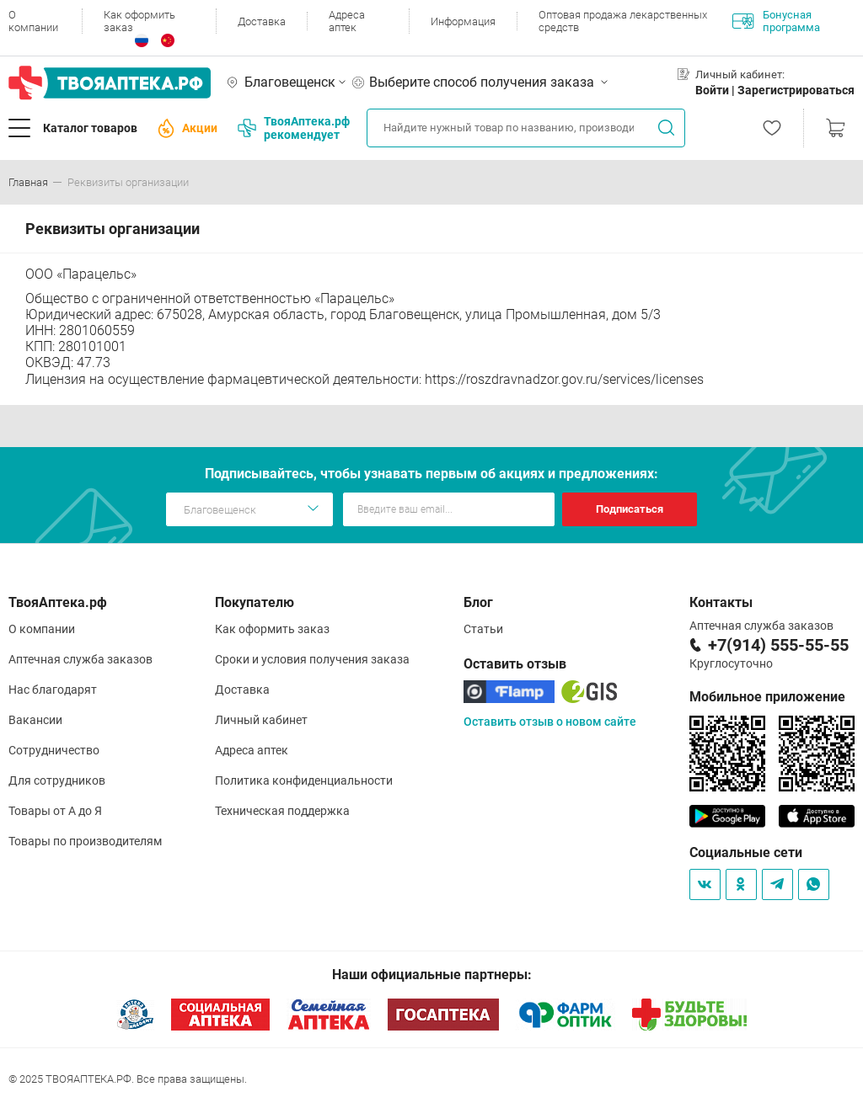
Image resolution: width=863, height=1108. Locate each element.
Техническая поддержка (282, 811)
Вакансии (35, 720)
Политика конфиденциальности (304, 780)
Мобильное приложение (767, 697)
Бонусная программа (776, 21)
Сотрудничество (53, 750)
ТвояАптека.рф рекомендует (294, 128)
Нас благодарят (52, 689)
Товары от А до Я (55, 811)
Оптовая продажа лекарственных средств (623, 21)
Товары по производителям (85, 841)
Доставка (262, 21)
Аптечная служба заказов (80, 659)
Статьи (483, 629)
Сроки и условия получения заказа (312, 659)
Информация (463, 21)
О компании (33, 21)
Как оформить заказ (139, 21)
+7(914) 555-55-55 (778, 645)
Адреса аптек (347, 21)
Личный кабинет (261, 720)
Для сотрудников (56, 780)
